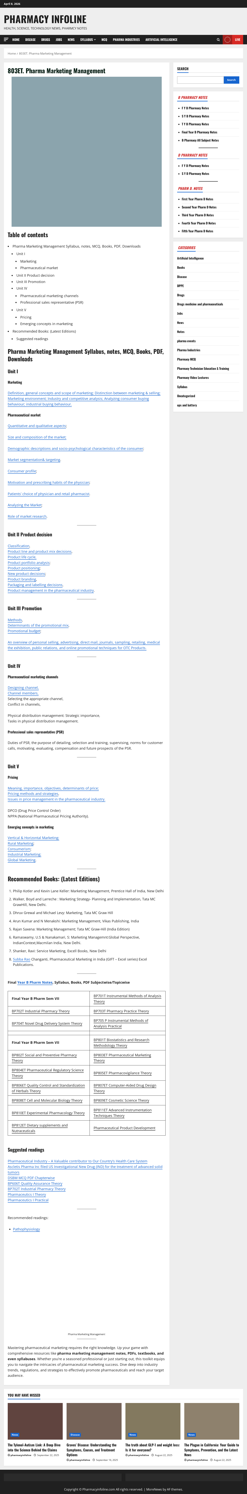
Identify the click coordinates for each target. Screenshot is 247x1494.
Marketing (28, 261)
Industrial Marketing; (24, 854)
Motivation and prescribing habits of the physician (48, 482)
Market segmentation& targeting (34, 459)
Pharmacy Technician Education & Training (203, 368)
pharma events (186, 341)
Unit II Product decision (35, 275)
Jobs (59, 39)
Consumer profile (22, 471)
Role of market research (27, 516)
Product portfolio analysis (29, 562)
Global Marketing (22, 860)
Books (181, 267)
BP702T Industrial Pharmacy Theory (41, 1011)
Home (15, 39)
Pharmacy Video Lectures (193, 377)
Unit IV (21, 288)
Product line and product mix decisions (40, 551)
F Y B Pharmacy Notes (195, 108)
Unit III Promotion (30, 281)
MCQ (104, 39)
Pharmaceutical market (39, 267)
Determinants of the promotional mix (38, 625)
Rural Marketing (20, 843)
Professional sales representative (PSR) (51, 302)
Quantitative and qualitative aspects (37, 425)
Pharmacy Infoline (45, 19)
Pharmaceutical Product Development (124, 1128)
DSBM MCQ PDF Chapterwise (31, 1177)
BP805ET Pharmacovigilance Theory (123, 1073)
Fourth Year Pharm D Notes (199, 223)
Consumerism (19, 849)
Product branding (22, 579)
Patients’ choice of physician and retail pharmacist (48, 493)
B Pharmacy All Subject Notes (200, 140)
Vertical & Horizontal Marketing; (33, 837)
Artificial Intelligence (161, 39)
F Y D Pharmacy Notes (195, 165)
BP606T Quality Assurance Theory (35, 1183)
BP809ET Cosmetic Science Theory (121, 1100)
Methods (15, 620)
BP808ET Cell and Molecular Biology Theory (47, 1100)
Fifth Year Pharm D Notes (197, 231)
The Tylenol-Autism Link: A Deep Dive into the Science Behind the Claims (34, 1447)
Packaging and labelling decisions (35, 584)
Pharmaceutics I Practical (28, 1200)
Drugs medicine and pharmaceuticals (200, 304)
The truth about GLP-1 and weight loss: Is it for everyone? (152, 1447)
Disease (30, 39)
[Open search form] (218, 39)
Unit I (20, 253)
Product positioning (24, 568)
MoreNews (154, 1489)
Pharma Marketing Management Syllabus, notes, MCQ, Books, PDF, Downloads (77, 246)
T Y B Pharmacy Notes (195, 124)
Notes (180, 331)
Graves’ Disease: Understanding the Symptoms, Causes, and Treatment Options (91, 1449)
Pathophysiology (26, 1229)
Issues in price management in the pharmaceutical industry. (56, 799)
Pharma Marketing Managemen (86, 1334)
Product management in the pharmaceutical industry (51, 590)
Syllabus (86, 39)
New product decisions (26, 573)
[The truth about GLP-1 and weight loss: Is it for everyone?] (152, 1421)
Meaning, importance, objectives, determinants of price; (53, 788)
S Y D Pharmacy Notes (195, 173)
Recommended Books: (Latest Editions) (44, 331)
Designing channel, (23, 687)
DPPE (180, 285)
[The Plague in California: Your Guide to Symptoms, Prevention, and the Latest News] (211, 1421)
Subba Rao (21, 959)
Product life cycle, (22, 557)
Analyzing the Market (24, 505)
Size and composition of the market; (37, 437)
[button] (6, 39)
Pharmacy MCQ (186, 359)
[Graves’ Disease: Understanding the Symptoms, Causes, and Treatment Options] (94, 1421)
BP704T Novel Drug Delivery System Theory (47, 1023)
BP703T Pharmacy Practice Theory (121, 1011)
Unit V (21, 310)
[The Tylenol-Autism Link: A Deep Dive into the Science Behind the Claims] (35, 1421)
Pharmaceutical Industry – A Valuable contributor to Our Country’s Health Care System (77, 1161)
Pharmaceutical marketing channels (49, 295)
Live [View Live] (231, 39)
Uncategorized (186, 396)
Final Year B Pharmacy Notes (199, 132)
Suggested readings (32, 338)
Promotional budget (24, 631)
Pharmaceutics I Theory (27, 1194)
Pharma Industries (126, 39)
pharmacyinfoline (21, 1455)
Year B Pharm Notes (34, 982)
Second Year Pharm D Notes (199, 207)
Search (183, 68)
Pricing (25, 317)
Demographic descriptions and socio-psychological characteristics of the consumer (75, 448)
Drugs (45, 39)
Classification (18, 546)
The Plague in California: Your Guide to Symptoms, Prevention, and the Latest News (211, 1449)
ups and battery (187, 405)
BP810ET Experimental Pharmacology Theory (48, 1113)
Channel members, (23, 693)
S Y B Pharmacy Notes (195, 116)
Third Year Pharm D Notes (198, 215)
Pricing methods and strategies (33, 793)
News (71, 39)
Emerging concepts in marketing (46, 323)
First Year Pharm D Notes (197, 199)
